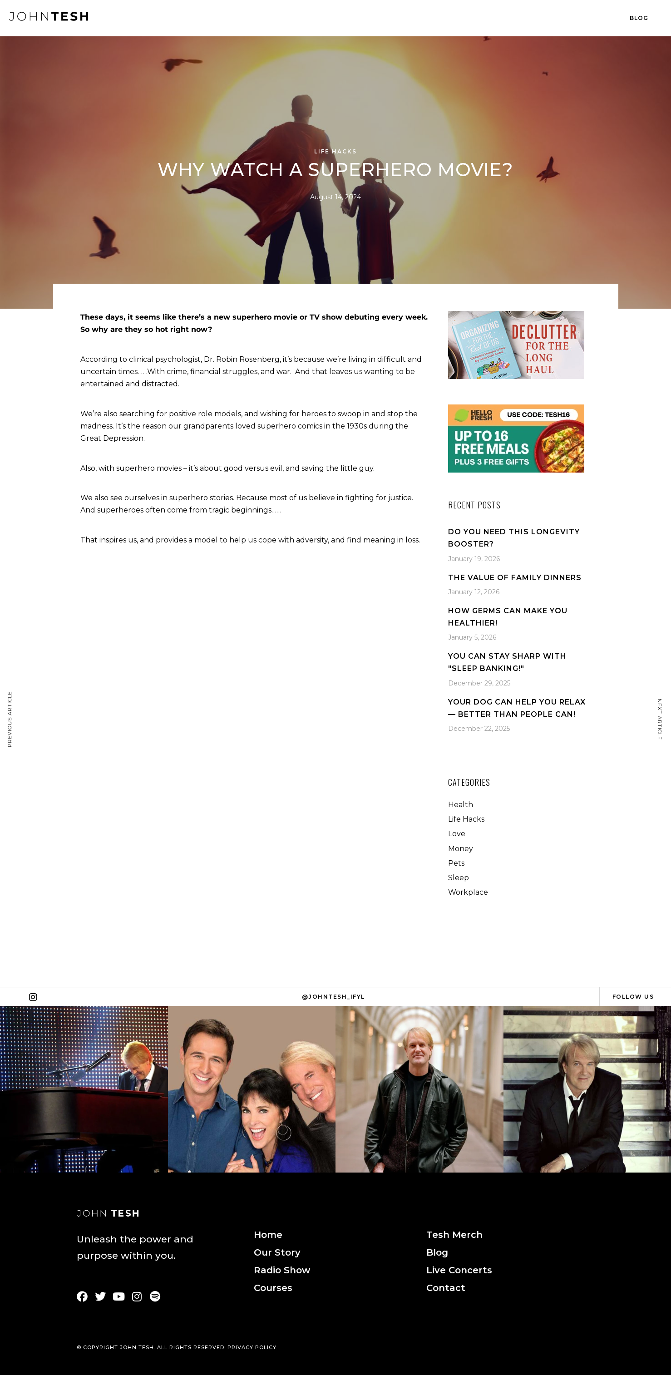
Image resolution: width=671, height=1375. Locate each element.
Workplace (468, 892)
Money (460, 848)
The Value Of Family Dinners (515, 577)
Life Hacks (335, 151)
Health (460, 804)
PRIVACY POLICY (251, 1347)
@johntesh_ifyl (333, 996)
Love (456, 833)
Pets (456, 863)
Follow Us (633, 996)
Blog (639, 18)
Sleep (458, 877)
